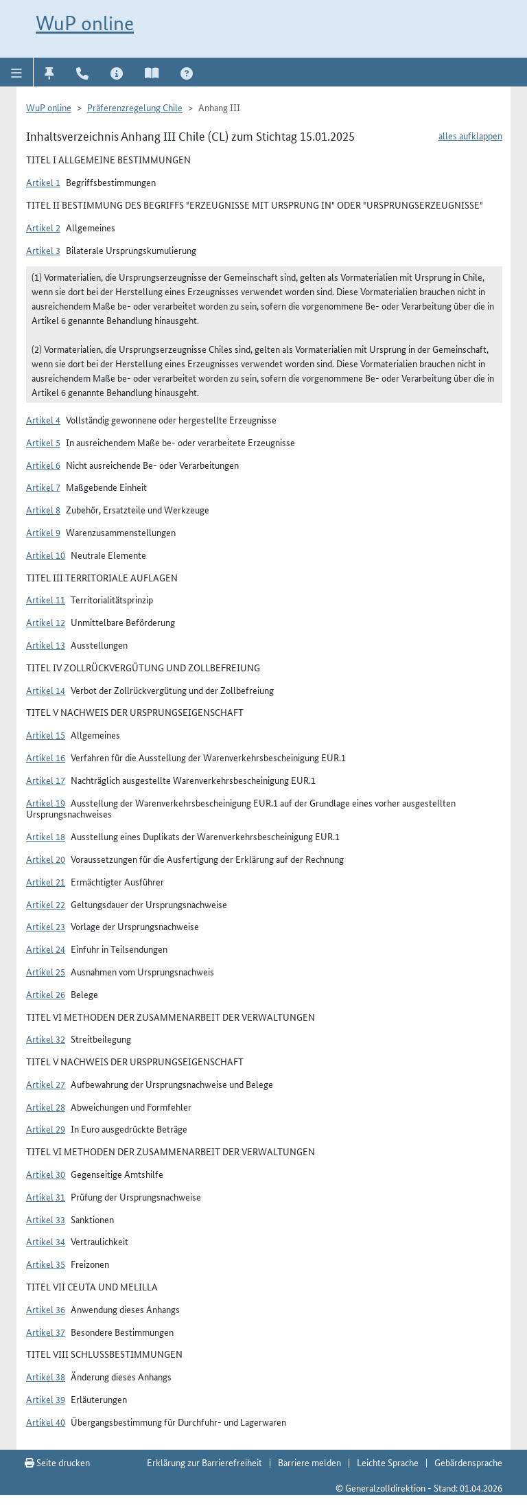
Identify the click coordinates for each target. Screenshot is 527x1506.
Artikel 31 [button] (45, 1196)
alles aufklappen (470, 135)
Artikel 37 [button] (45, 1332)
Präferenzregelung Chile (135, 107)
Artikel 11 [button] (45, 599)
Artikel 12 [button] (45, 622)
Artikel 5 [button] (43, 442)
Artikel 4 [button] (43, 419)
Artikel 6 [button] (43, 465)
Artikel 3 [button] (43, 250)
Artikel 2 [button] (43, 227)
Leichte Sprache (388, 1462)
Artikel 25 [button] (45, 971)
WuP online (85, 23)
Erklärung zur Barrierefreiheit (204, 1462)
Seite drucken (57, 1462)
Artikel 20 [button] (45, 859)
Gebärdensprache (468, 1462)
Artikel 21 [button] (45, 881)
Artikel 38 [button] (45, 1376)
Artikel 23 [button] (45, 926)
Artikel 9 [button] (43, 532)
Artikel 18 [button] (45, 836)
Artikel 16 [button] (45, 757)
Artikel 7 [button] (43, 487)
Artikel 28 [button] (45, 1106)
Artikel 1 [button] (43, 182)
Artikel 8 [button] (43, 509)
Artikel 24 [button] (45, 948)
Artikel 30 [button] (45, 1174)
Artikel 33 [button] (45, 1219)
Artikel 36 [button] (45, 1309)
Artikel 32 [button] (45, 1038)
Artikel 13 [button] (45, 644)
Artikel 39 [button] (45, 1399)
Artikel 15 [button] (45, 734)
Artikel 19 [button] (45, 802)
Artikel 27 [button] (45, 1084)
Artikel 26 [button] (45, 994)
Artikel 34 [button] (45, 1241)
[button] (17, 72)
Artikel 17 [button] (45, 780)
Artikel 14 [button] (45, 690)
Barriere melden (309, 1462)
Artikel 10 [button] (45, 554)
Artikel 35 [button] (45, 1264)
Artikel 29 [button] (45, 1128)
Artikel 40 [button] (45, 1421)
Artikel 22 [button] (45, 904)
